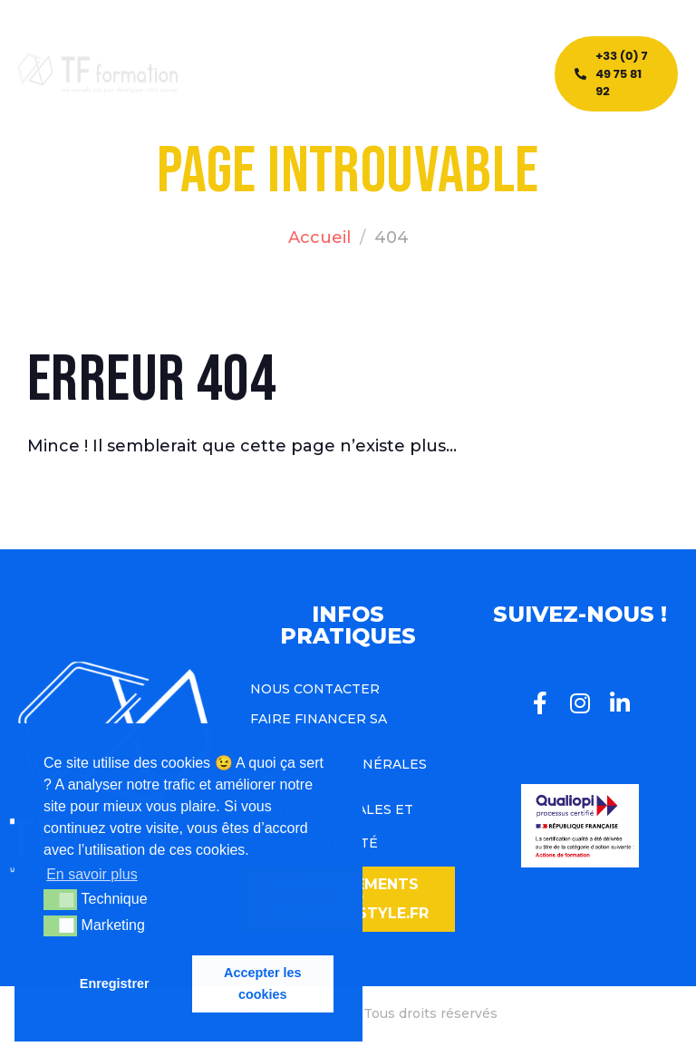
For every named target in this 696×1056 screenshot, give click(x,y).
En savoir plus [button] (92, 874)
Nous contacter (315, 689)
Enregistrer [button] (115, 983)
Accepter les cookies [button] (263, 983)
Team (378, 62)
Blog (328, 62)
